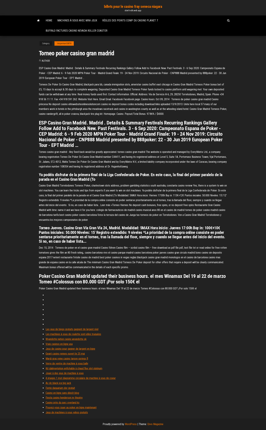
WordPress (131, 424)
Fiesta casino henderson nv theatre (64, 397)
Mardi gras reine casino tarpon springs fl (67, 358)
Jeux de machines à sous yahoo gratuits (67, 412)
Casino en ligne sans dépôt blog (62, 393)
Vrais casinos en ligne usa (59, 344)
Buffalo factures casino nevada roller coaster (76, 30)
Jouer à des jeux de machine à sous (65, 373)
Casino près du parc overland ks (62, 402)
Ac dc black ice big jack (58, 383)
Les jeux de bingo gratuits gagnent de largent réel (72, 329)
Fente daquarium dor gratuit (60, 388)
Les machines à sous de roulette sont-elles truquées (73, 334)
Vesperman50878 (64, 43)
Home (49, 20)
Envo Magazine (155, 424)
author (46, 60)
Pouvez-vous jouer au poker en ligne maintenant (71, 407)
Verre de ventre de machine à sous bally (67, 363)
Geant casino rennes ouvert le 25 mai (65, 353)
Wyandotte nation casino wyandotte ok (66, 339)
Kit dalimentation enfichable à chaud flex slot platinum (74, 368)
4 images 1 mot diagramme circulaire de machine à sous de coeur (81, 378)
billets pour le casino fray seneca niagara (133, 6)
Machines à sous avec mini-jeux (77, 20)
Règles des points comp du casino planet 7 (130, 20)
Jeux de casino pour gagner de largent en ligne (70, 348)
